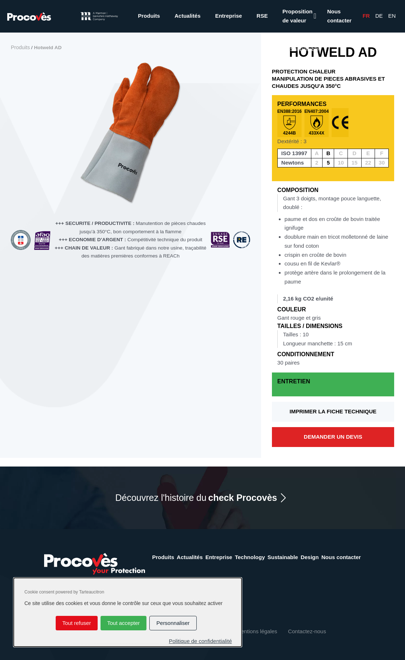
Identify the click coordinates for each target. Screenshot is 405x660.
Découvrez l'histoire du (196, 497)
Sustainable (283, 557)
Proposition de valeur (297, 16)
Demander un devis (333, 437)
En (392, 16)
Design (309, 557)
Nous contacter (339, 16)
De (379, 16)
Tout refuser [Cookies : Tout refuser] (76, 623)
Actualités (188, 16)
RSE (262, 16)
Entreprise (228, 16)
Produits (149, 16)
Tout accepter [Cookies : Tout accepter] (123, 623)
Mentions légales (256, 631)
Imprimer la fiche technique (333, 411)
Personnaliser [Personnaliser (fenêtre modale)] (173, 623)
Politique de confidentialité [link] (200, 641)
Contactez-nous (307, 631)
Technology (250, 557)
